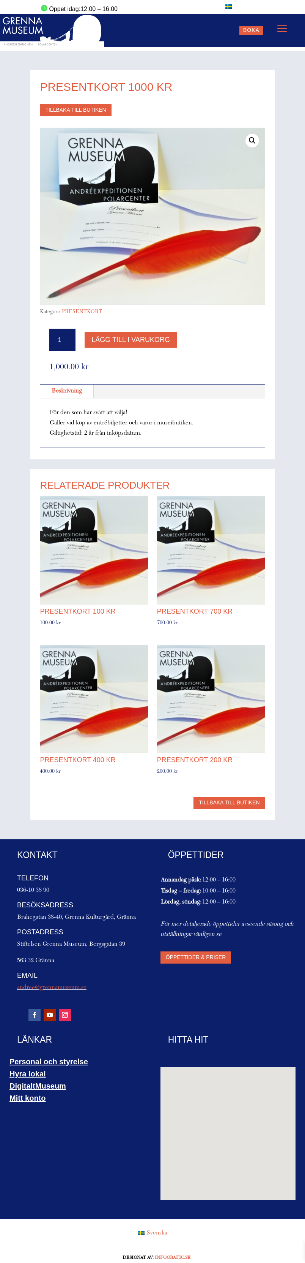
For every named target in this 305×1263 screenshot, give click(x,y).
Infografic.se (172, 1257)
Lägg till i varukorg (130, 339)
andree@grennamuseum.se (51, 987)
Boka (251, 30)
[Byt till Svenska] (229, 6)
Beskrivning (67, 391)
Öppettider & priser (196, 957)
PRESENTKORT (82, 312)
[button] (252, 140)
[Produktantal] (62, 340)
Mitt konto (27, 1098)
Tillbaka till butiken (75, 110)
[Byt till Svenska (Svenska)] (152, 1233)
